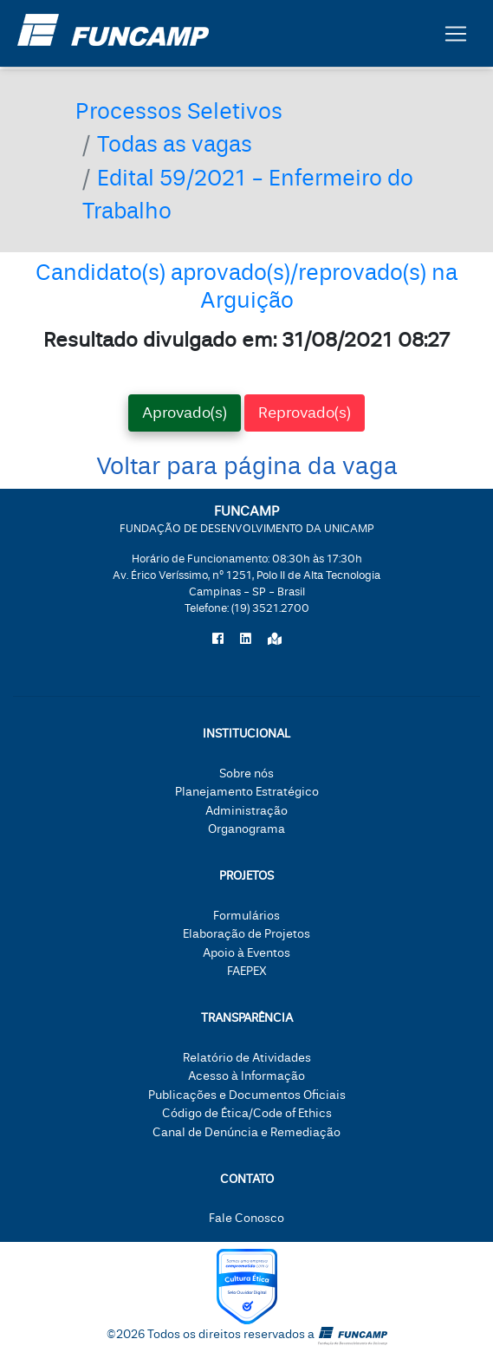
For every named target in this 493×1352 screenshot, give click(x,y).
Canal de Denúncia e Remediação (246, 1132)
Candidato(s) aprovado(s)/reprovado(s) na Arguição (246, 286)
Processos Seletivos (178, 112)
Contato (247, 1179)
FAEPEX (247, 971)
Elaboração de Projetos (246, 933)
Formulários (246, 915)
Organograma (246, 829)
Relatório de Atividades (247, 1057)
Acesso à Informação (246, 1076)
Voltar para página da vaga (247, 466)
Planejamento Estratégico (247, 791)
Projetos (246, 875)
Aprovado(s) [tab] (184, 413)
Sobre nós (246, 773)
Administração (246, 810)
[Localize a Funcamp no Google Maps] (275, 639)
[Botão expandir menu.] (455, 33)
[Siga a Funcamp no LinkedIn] (245, 639)
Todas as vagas (174, 145)
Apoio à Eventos (246, 953)
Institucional (246, 733)
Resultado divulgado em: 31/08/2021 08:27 (246, 340)
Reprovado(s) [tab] (304, 413)
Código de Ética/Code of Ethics (247, 1113)
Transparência (247, 1018)
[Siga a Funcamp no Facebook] (218, 639)
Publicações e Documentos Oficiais (247, 1095)
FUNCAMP (247, 519)
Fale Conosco (246, 1218)
